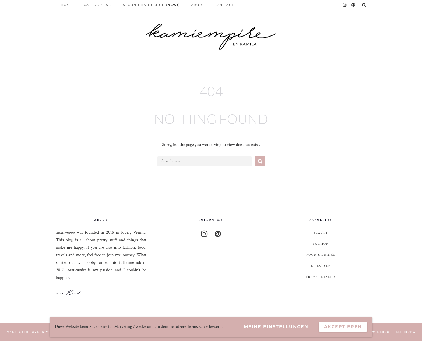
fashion (321, 244)
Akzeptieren (343, 326)
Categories (96, 5)
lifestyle (320, 266)
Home (67, 5)
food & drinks (320, 255)
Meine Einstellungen (276, 326)
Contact (225, 5)
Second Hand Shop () (151, 5)
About (198, 5)
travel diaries (321, 277)
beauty (321, 233)
